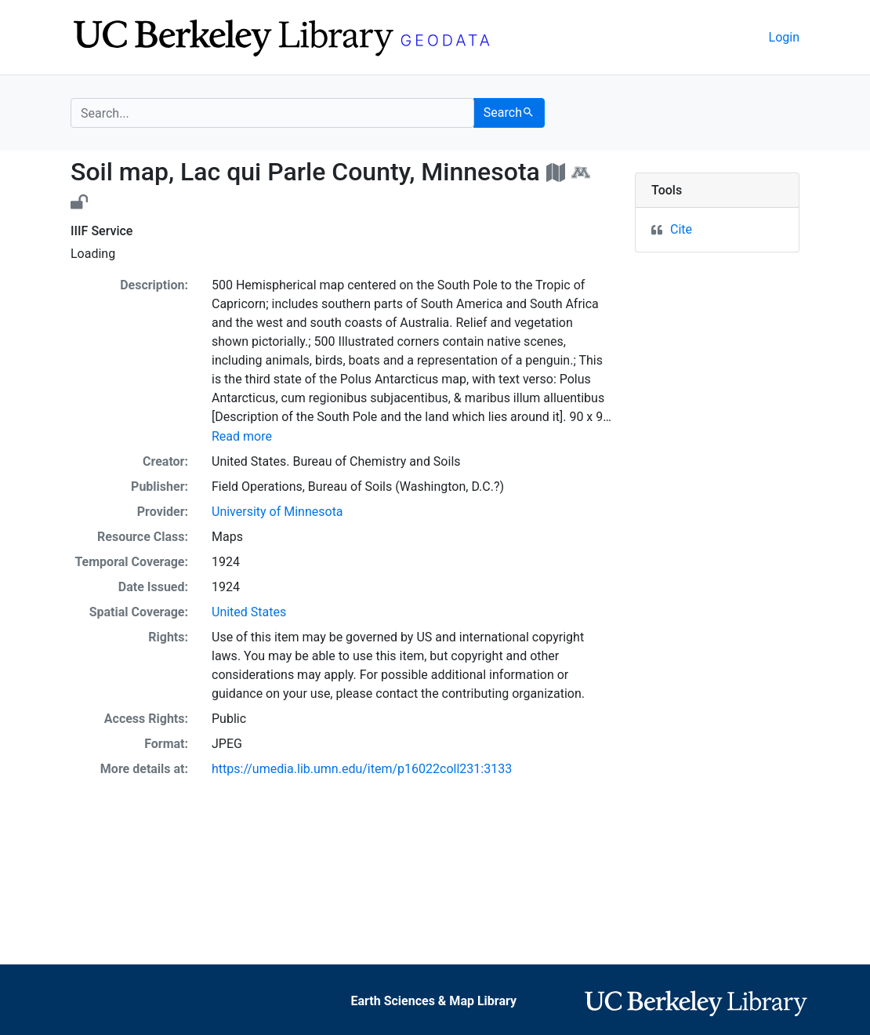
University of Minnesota (277, 511)
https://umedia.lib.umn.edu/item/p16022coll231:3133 (362, 768)
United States (249, 612)
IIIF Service (101, 230)
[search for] (272, 113)
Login (784, 37)
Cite (681, 229)
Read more (242, 436)
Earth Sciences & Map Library (434, 1000)
